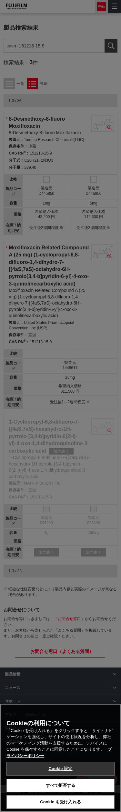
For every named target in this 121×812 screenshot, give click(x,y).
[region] (60, 758)
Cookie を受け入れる (60, 801)
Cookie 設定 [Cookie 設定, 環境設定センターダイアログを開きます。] (60, 768)
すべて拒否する (61, 785)
